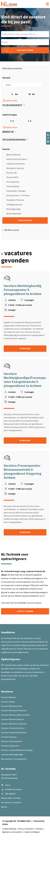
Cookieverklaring (9, 828)
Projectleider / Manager (14, 191)
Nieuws (4, 807)
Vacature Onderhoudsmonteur (14, 732)
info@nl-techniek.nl (13, 789)
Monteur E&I (9, 173)
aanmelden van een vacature (29, 603)
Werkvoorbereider (11, 213)
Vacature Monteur (8, 697)
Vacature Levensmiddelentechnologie (17, 750)
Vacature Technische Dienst (13, 728)
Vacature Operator (9, 737)
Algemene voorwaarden (12, 832)
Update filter (10, 100)
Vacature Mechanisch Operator (14, 723)
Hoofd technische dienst (14, 159)
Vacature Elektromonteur (11, 706)
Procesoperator (11, 182)
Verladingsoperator (12, 204)
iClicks (5, 824)
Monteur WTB (10, 177)
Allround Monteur (11, 154)
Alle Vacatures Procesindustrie (14, 759)
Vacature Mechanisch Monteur (13, 710)
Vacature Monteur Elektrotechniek (15, 715)
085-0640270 (10, 794)
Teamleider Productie (13, 200)
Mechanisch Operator (13, 168)
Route (8, 785)
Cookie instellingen (32, 832)
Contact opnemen (25, 611)
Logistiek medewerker (13, 163)
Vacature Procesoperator (11, 741)
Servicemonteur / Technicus (16, 195)
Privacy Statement (26, 828)
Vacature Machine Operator (12, 719)
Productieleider (10, 186)
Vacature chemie (8, 701)
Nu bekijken (25, 348)
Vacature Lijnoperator (10, 745)
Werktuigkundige (11, 209)
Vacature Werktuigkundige (12, 754)
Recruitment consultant (11, 802)
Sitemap (39, 828)
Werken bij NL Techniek (11, 798)
